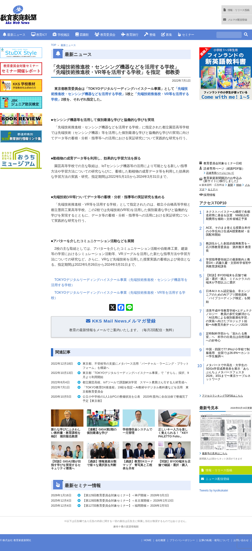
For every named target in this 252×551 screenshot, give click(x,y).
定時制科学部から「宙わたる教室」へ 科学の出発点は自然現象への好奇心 (228, 337)
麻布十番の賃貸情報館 (126, 526)
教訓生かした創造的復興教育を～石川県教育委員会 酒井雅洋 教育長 (228, 247)
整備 (149, 34)
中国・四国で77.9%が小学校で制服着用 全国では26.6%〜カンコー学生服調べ (228, 353)
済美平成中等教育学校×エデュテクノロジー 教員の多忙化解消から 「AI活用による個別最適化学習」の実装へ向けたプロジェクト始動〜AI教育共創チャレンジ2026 (229, 317)
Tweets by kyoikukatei (213, 490)
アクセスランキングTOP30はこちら (222, 395)
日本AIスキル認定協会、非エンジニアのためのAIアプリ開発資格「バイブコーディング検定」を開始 (228, 296)
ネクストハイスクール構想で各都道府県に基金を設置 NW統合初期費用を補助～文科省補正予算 (228, 215)
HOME (147, 540)
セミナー (186, 34)
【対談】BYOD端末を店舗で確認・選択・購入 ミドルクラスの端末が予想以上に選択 (228, 279)
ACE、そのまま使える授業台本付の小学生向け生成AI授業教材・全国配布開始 (228, 231)
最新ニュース (14, 34)
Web (238, 184)
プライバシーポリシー (182, 540)
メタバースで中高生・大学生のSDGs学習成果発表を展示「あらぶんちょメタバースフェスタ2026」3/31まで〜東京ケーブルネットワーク (228, 372)
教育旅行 (129, 34)
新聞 (230, 184)
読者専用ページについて (220, 172)
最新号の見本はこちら (214, 453)
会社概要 (160, 540)
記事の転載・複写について (214, 540)
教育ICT (39, 34)
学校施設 (61, 34)
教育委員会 (105, 34)
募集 (166, 34)
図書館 (82, 34)
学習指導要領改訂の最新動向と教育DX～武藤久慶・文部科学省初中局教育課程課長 (228, 263)
